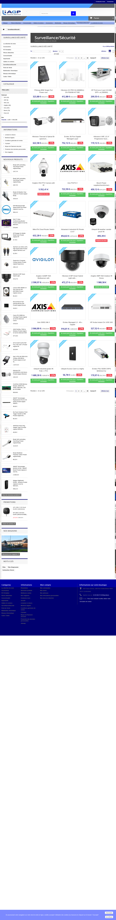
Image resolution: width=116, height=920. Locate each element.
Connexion (110, 1)
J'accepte (109, 913)
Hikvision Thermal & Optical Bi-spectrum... (43, 138)
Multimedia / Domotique (10, 70)
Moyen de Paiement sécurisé (13, 146)
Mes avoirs (43, 590)
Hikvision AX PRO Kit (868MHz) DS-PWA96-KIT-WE (72, 91)
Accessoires (49, 23)
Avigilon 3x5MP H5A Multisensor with (43, 277)
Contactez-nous (100, 1)
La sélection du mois (97, 23)
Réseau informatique (69, 23)
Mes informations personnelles (49, 595)
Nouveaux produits (13, 159)
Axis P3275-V (72, 183)
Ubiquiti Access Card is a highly (72, 369)
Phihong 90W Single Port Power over (43, 91)
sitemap (23, 623)
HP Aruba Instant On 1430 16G (101, 322)
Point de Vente (7, 67)
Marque (5, 23)
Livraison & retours (10, 134)
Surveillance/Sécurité (83, 23)
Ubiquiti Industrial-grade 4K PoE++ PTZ (43, 370)
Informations (10, 129)
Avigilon (7, 105)
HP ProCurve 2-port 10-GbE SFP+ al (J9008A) (101, 91)
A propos (7, 143)
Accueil (23, 600)
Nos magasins (9, 152)
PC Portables (7, 49)
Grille (110, 51)
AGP (6, 100)
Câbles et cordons (39, 23)
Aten (6, 102)
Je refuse (109, 917)
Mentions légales (9, 137)
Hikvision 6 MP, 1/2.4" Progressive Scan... (101, 138)
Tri (31, 51)
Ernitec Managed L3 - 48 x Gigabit (72, 323)
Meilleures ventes (26, 593)
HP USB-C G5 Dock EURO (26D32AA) (19, 508)
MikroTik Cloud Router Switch (43, 229)
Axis (6, 108)
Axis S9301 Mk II (43, 322)
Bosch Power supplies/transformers (101, 184)
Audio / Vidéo (7, 76)
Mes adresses (44, 593)
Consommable (27, 23)
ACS (6, 97)
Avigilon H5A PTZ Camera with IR (43, 184)
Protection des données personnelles (15, 149)
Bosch (7, 110)
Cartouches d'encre (8, 570)
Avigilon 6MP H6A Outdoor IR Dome (101, 277)
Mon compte (45, 585)
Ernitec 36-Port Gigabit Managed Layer (72, 138)
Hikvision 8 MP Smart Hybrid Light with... (72, 277)
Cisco (6, 113)
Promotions (9, 502)
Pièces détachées (16, 23)
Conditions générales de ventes (14, 140)
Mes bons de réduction (47, 598)
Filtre (4, 567)
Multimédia (58, 23)
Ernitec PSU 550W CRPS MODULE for (101, 370)
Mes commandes (45, 588)
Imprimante (6, 58)
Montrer (55, 51)
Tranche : (4, 119)
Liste (113, 51)
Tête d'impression (13, 567)
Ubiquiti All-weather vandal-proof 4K (101, 231)
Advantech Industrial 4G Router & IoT (72, 231)
